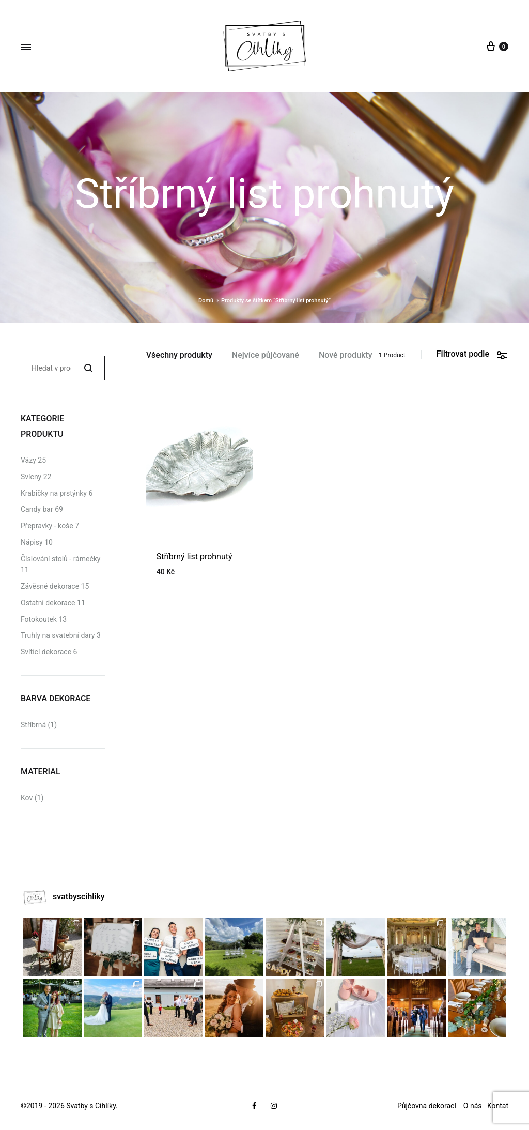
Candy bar (37, 509)
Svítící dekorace (46, 652)
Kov (27, 797)
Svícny (31, 476)
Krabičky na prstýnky (54, 493)
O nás (473, 1106)
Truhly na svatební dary (58, 635)
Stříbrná (33, 725)
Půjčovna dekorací (426, 1106)
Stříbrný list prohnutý (194, 556)
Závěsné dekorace (50, 586)
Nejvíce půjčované (265, 355)
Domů (205, 300)
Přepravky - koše (47, 526)
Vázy (28, 460)
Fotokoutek (39, 619)
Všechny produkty (179, 355)
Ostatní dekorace (48, 603)
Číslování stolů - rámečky (60, 559)
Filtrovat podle (472, 354)
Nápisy (32, 542)
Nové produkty (345, 355)
